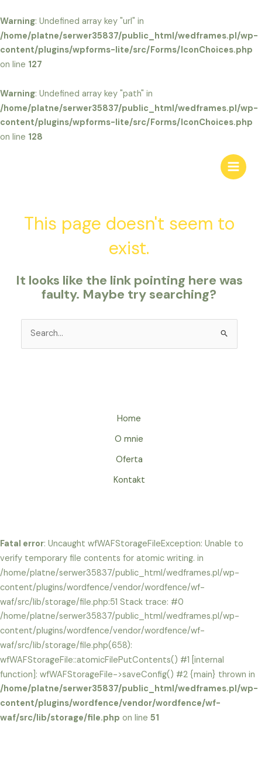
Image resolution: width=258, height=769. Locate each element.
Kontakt (129, 480)
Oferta (129, 459)
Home (129, 418)
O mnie (129, 439)
